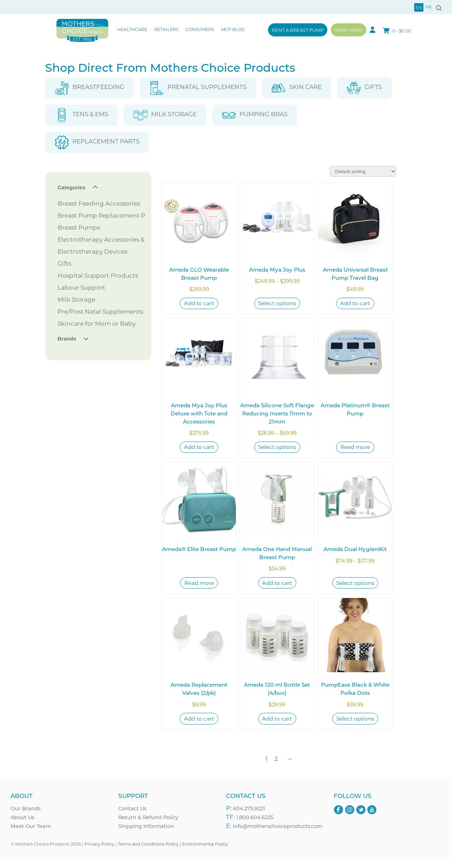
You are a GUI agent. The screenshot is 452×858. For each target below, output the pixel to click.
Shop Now (348, 30)
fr (429, 7)
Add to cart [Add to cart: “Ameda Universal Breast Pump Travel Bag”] (355, 303)
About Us (22, 817)
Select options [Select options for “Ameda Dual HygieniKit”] (355, 582)
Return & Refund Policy (148, 817)
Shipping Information (146, 826)
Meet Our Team (31, 826)
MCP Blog (233, 29)
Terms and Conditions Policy (148, 844)
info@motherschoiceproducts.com (277, 826)
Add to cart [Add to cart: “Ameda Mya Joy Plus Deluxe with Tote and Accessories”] (199, 447)
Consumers (199, 29)
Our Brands (26, 809)
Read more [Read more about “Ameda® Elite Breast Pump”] (199, 582)
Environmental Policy (205, 844)
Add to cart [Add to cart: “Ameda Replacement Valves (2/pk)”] (199, 718)
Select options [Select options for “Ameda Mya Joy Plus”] (277, 303)
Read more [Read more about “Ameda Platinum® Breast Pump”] (355, 447)
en (419, 7)
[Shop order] (363, 171)
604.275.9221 (249, 809)
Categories (71, 187)
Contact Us (132, 809)
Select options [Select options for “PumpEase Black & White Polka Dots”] (355, 718)
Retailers (166, 29)
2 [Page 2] (276, 759)
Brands (67, 339)
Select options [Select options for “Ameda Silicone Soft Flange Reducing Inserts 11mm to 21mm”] (277, 447)
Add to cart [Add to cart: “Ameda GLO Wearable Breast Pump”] (199, 303)
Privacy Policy (99, 844)
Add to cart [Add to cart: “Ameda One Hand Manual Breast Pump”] (277, 582)
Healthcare (132, 29)
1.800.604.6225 (254, 817)
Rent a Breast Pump (297, 30)
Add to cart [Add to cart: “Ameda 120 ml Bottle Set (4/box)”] (277, 718)
